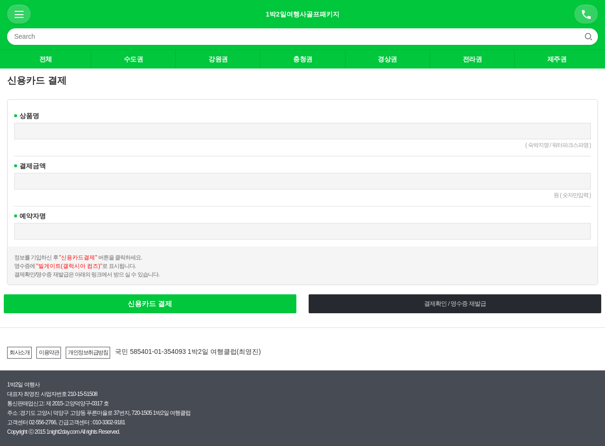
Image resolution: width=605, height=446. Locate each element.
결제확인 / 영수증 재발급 (454, 303)
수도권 (133, 59)
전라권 (472, 59)
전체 (45, 59)
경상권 (387, 59)
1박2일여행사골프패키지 (302, 14)
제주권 (557, 59)
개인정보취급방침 (88, 352)
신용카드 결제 (150, 304)
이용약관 (49, 352)
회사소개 (19, 352)
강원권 (218, 59)
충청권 (302, 59)
